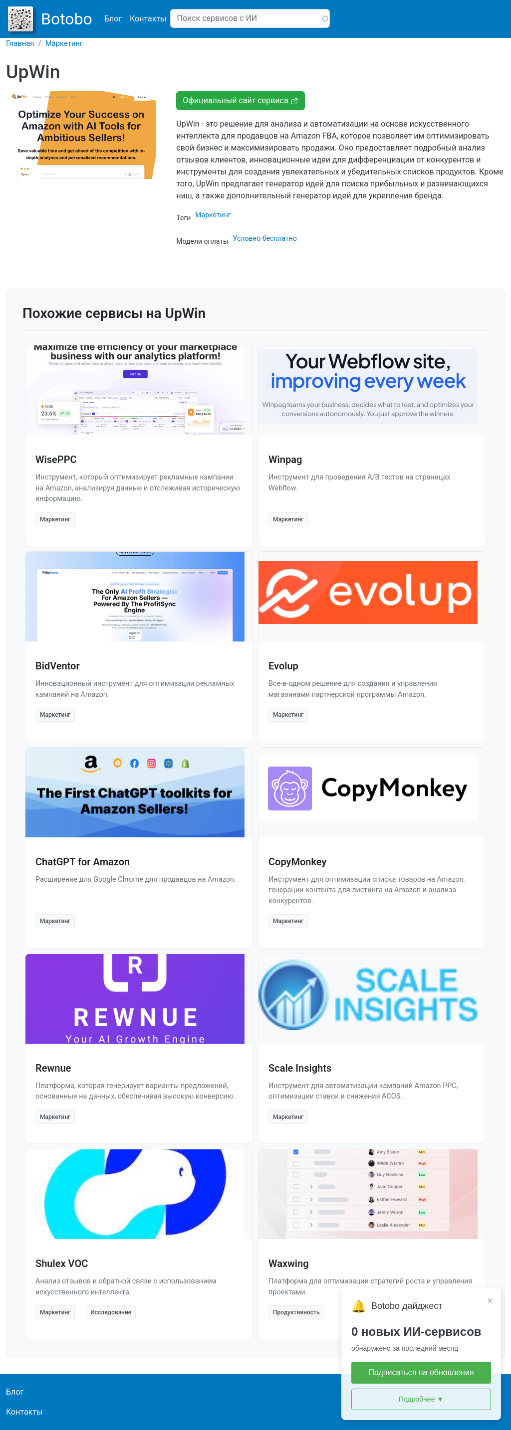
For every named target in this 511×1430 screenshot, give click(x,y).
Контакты (148, 18)
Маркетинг (64, 43)
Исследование (110, 1312)
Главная (20, 43)
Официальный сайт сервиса (240, 100)
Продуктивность (296, 1312)
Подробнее (421, 1399)
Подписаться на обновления (421, 1372)
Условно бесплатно (265, 238)
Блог (113, 18)
